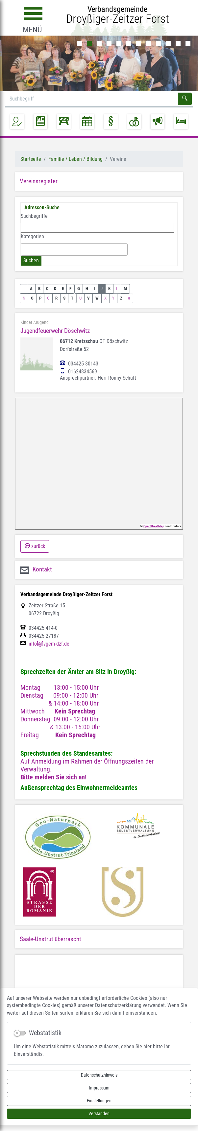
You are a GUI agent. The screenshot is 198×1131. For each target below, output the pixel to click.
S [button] (64, 298)
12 (188, 43)
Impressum (99, 1087)
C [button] (47, 288)
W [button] (97, 298)
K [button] (109, 288)
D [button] (55, 288)
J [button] (102, 288)
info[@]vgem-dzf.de (49, 644)
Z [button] (121, 298)
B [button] (39, 288)
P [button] (40, 298)
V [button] (88, 298)
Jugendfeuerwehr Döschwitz (55, 330)
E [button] (63, 288)
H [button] (87, 288)
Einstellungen (99, 1100)
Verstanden (99, 1113)
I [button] (94, 288)
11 (178, 43)
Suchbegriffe (34, 216)
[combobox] (74, 249)
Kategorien (32, 236)
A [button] (31, 288)
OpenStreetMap (153, 526)
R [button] (56, 298)
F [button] (70, 288)
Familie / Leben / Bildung (75, 159)
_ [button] (23, 288)
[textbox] (25, 249)
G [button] (78, 288)
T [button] (72, 298)
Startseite (30, 159)
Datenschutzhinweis (99, 1075)
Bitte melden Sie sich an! (53, 777)
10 (168, 43)
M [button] (125, 288)
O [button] (32, 298)
